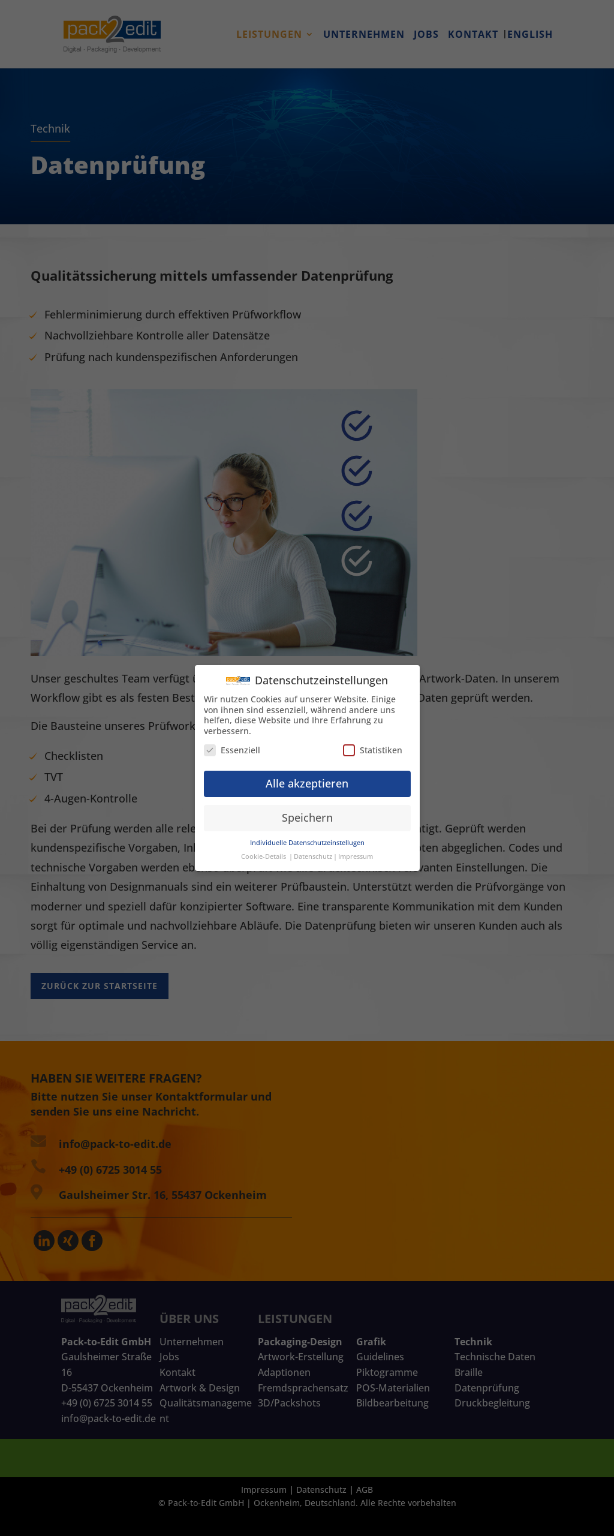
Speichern (307, 812)
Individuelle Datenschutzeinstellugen (307, 838)
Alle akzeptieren (307, 778)
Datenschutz (313, 851)
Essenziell (232, 744)
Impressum (355, 851)
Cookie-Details (263, 851)
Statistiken (372, 744)
